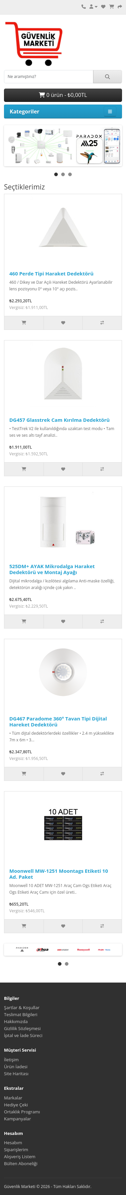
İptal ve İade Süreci (23, 1035)
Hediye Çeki (16, 1105)
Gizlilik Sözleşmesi (22, 1028)
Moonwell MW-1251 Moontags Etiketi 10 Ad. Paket (58, 873)
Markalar (13, 1098)
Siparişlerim (16, 1150)
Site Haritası (16, 1074)
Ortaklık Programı (22, 1112)
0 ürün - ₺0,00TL (63, 95)
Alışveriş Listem (20, 1156)
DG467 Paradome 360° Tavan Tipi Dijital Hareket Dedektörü (58, 721)
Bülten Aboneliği (21, 1163)
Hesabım (13, 1143)
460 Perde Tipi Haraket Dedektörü (51, 273)
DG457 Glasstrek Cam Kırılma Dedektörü (59, 419)
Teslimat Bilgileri (20, 1014)
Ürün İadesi (16, 1067)
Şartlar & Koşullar (22, 1007)
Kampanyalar (17, 1119)
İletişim (11, 1060)
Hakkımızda (16, 1021)
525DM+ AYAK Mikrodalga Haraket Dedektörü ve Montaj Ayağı (52, 569)
